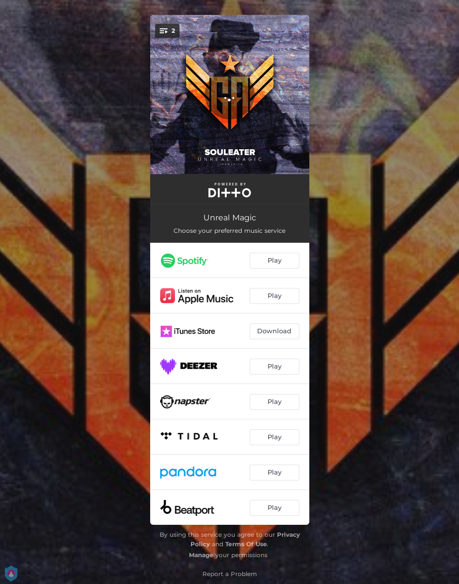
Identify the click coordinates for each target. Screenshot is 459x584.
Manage (201, 555)
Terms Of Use (246, 544)
